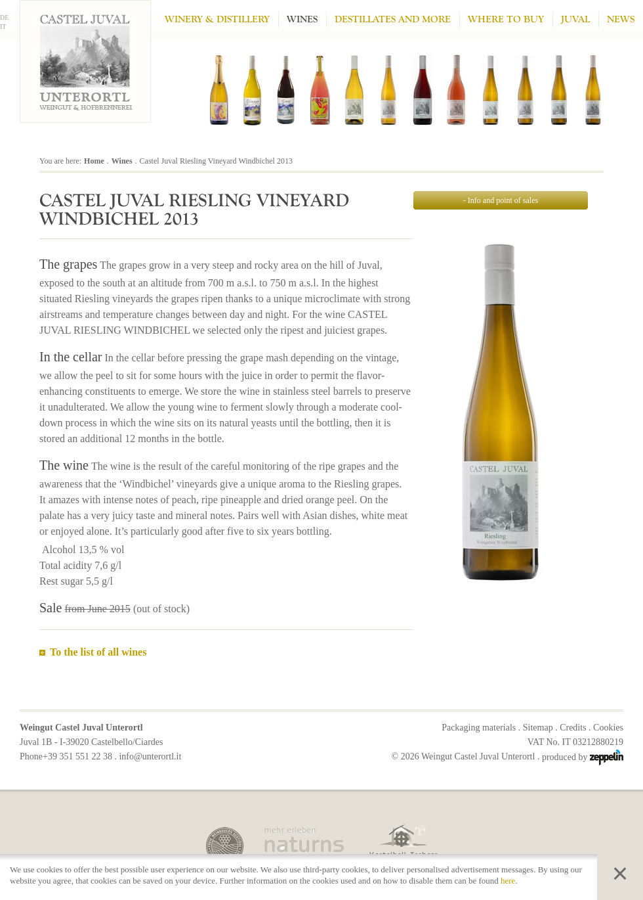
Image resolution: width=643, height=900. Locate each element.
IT (3, 26)
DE (4, 17)
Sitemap (538, 727)
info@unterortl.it (150, 756)
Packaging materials (479, 727)
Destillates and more (393, 19)
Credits (573, 727)
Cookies (608, 727)
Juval (575, 19)
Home (94, 161)
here (508, 881)
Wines (302, 19)
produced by (582, 757)
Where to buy (506, 19)
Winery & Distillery (217, 19)
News (620, 19)
